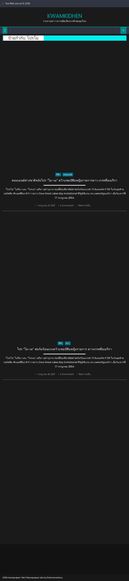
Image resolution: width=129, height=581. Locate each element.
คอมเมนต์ (67, 174)
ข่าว (68, 343)
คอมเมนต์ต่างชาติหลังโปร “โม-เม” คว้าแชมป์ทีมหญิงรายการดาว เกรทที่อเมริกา (64, 180)
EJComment (67, 205)
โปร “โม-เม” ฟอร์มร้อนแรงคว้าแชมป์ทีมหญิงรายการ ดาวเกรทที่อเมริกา (64, 349)
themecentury (54, 577)
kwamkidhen (64, 16)
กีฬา (58, 174)
